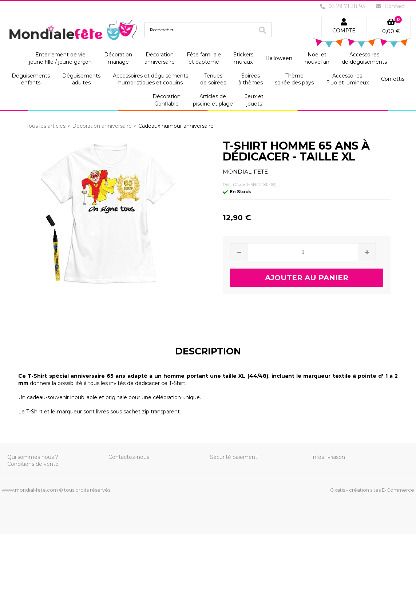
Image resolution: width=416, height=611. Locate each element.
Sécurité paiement (233, 457)
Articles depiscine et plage (213, 100)
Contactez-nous (128, 457)
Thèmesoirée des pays (294, 79)
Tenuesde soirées (213, 79)
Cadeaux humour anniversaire (176, 126)
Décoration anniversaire (102, 126)
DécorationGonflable (166, 100)
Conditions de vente (33, 464)
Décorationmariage (118, 58)
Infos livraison (328, 457)
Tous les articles (46, 126)
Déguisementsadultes (81, 79)
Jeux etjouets (254, 100)
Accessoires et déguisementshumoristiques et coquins (150, 79)
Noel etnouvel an (317, 58)
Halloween (278, 58)
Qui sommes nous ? (32, 457)
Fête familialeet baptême (204, 58)
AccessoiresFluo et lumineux (347, 79)
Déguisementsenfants (31, 79)
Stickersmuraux (243, 58)
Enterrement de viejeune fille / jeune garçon (60, 58)
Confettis (392, 79)
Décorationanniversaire (159, 58)
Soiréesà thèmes (250, 79)
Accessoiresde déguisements (364, 58)
